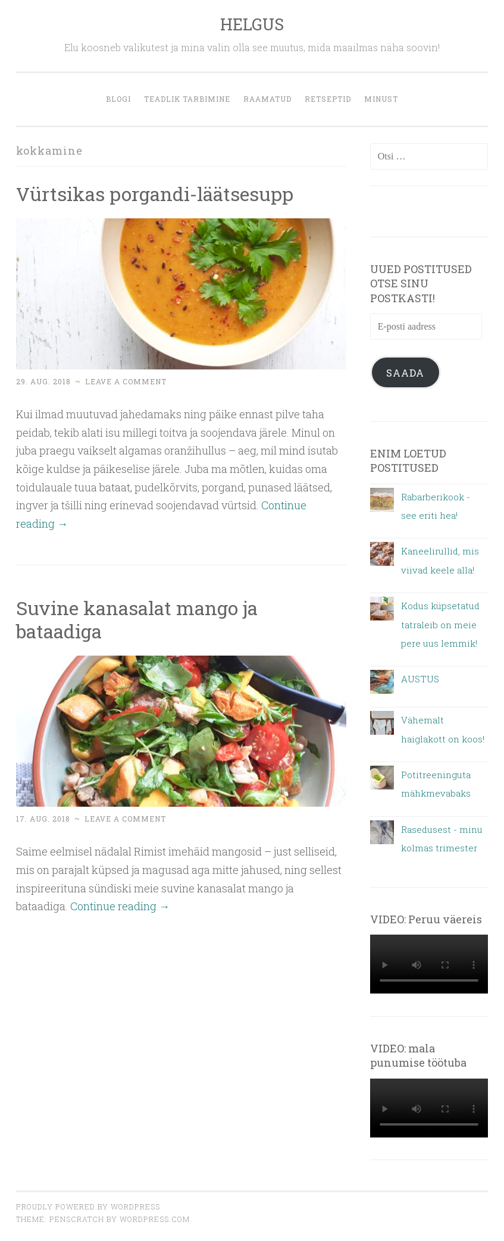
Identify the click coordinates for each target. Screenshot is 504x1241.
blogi (118, 99)
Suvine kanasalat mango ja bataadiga (137, 619)
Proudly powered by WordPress (88, 1206)
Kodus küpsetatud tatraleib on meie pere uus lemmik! (440, 624)
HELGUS (252, 24)
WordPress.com (155, 1219)
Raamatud (267, 99)
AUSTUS (420, 679)
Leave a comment (126, 381)
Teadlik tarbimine (187, 99)
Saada (405, 373)
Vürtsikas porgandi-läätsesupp (154, 193)
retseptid (328, 99)
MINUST (381, 99)
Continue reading (120, 906)
